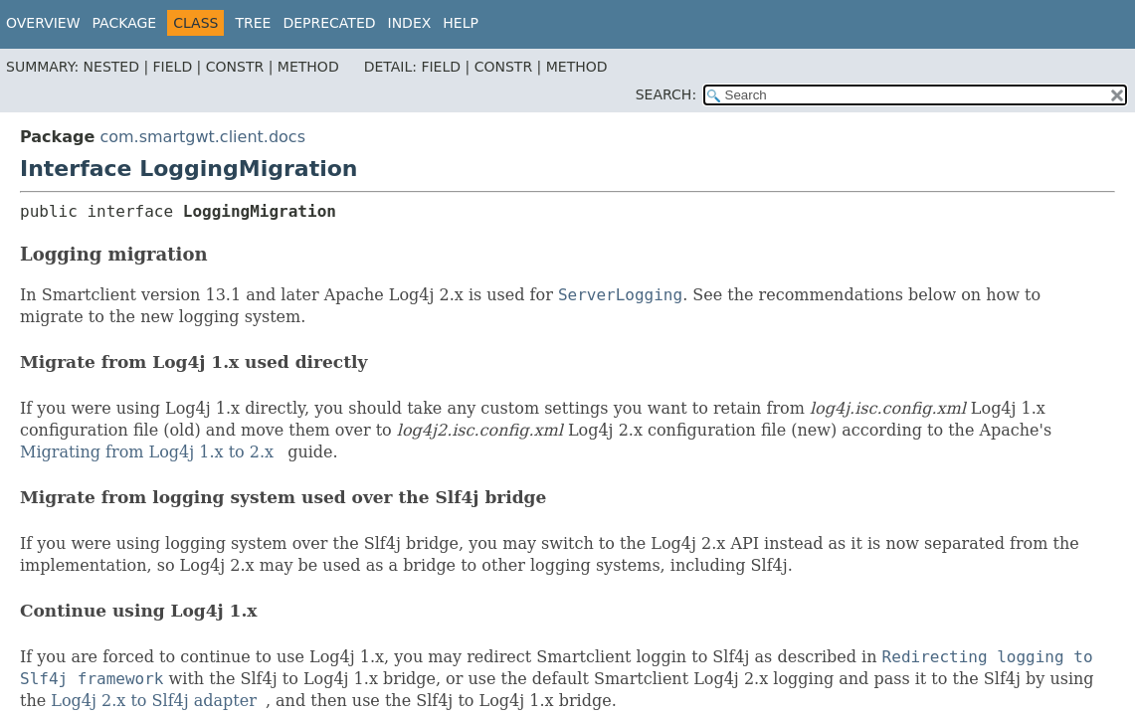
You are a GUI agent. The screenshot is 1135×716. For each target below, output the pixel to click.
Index (410, 23)
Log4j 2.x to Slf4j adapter (154, 700)
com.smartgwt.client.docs (202, 136)
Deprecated (329, 23)
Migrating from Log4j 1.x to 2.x (147, 452)
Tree (253, 23)
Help (460, 23)
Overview (43, 23)
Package (125, 23)
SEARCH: (666, 94)
